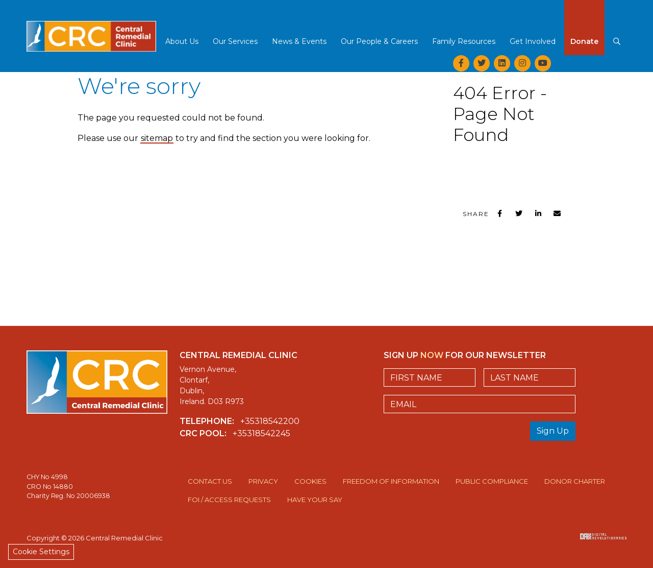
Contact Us (210, 481)
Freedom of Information (391, 481)
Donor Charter (574, 481)
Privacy (263, 481)
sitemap (157, 138)
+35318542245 (261, 433)
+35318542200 (269, 421)
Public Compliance (492, 481)
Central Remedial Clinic (91, 28)
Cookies (310, 481)
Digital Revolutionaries (603, 536)
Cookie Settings (41, 551)
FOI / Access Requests (229, 499)
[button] (182, 42)
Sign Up (553, 431)
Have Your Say (314, 499)
